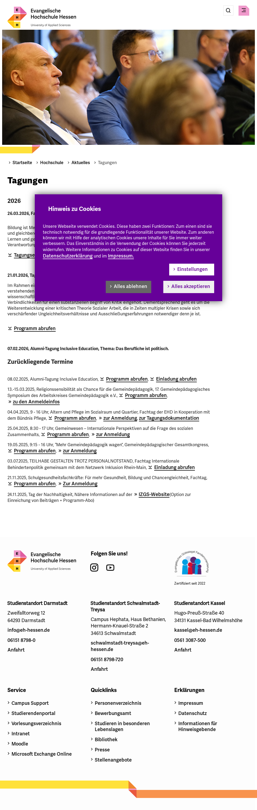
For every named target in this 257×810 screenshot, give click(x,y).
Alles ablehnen (130, 286)
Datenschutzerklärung (68, 256)
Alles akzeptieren (190, 286)
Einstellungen (192, 269)
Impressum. (121, 256)
